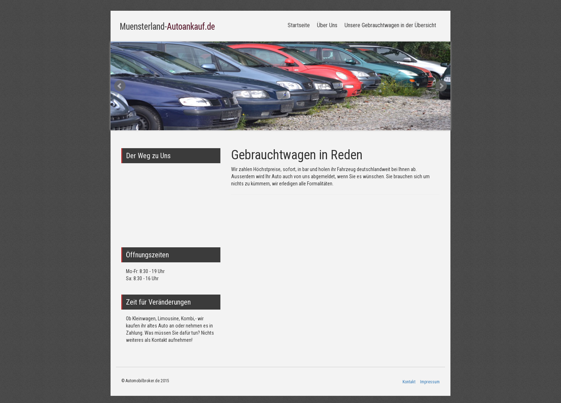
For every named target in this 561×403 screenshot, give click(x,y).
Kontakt (409, 381)
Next (441, 86)
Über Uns (327, 25)
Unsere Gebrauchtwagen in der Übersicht (390, 25)
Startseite (299, 25)
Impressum (430, 381)
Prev (120, 86)
